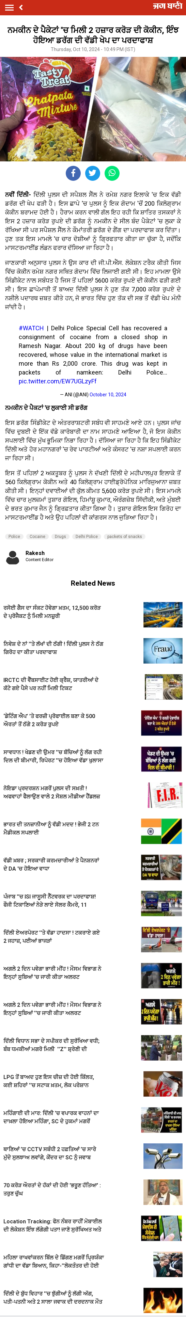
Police (14, 536)
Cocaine (37, 536)
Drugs (60, 536)
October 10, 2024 (108, 394)
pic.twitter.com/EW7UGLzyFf (58, 381)
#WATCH (31, 328)
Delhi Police (87, 536)
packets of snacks (124, 536)
